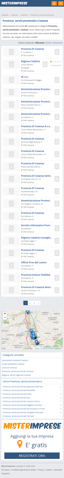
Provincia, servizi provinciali (42, 15)
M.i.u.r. (25, 76)
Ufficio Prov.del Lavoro (33, 262)
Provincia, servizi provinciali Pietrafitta (19, 390)
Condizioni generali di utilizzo (23, 470)
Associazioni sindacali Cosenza (15, 360)
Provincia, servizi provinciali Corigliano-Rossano (23, 412)
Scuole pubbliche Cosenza (13, 364)
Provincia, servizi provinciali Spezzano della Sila (23, 386)
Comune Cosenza (9, 367)
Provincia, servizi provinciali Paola (17, 394)
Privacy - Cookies (45, 470)
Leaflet (37, 349)
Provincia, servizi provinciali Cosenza (17, 371)
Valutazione (58, 42)
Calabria (4, 15)
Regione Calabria (30, 61)
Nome (48, 42)
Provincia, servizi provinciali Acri (16, 397)
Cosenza (14, 15)
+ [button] (5, 314)
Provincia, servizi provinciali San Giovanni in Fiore (24, 408)
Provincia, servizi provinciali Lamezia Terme (21, 401)
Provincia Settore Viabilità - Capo (39, 274)
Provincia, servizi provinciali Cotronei (18, 416)
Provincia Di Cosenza (32, 48)
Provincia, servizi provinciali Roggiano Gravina (22, 405)
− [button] (5, 318)
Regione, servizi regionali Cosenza (16, 375)
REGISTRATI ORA (32, 455)
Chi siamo (5, 470)
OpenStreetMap (48, 349)
